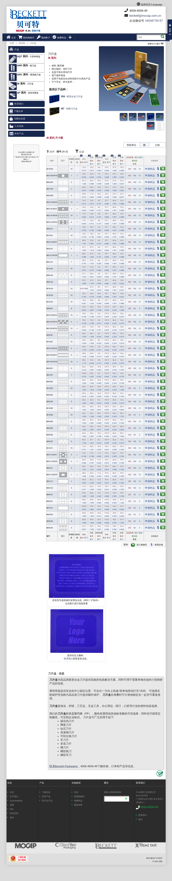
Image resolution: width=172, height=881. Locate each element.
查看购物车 (79, 796)
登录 (76, 792)
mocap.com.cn (145, 15)
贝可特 (22, 43)
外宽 (114, 161)
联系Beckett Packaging (63, 766)
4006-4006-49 (135, 10)
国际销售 (78, 805)
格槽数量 (71, 160)
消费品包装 (19, 118)
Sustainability (16, 800)
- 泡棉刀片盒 (62, 111)
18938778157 (154, 20)
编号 (52, 161)
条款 (12, 817)
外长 (106, 160)
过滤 (88, 151)
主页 (11, 37)
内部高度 (98, 161)
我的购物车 (26, 37)
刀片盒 (33, 43)
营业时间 (14, 813)
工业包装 (19, 126)
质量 (12, 805)
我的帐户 (43, 37)
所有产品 (19, 133)
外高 (121, 161)
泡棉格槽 (77, 160)
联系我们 (68, 658)
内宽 (91, 161)
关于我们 (14, 796)
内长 (84, 160)
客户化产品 (47, 800)
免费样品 (59, 37)
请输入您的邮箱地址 (112, 792)
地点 (140, 819)
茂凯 (160, 861)
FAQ (11, 809)
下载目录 (18, 111)
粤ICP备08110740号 (154, 858)
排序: (60, 151)
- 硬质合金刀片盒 (65, 99)
